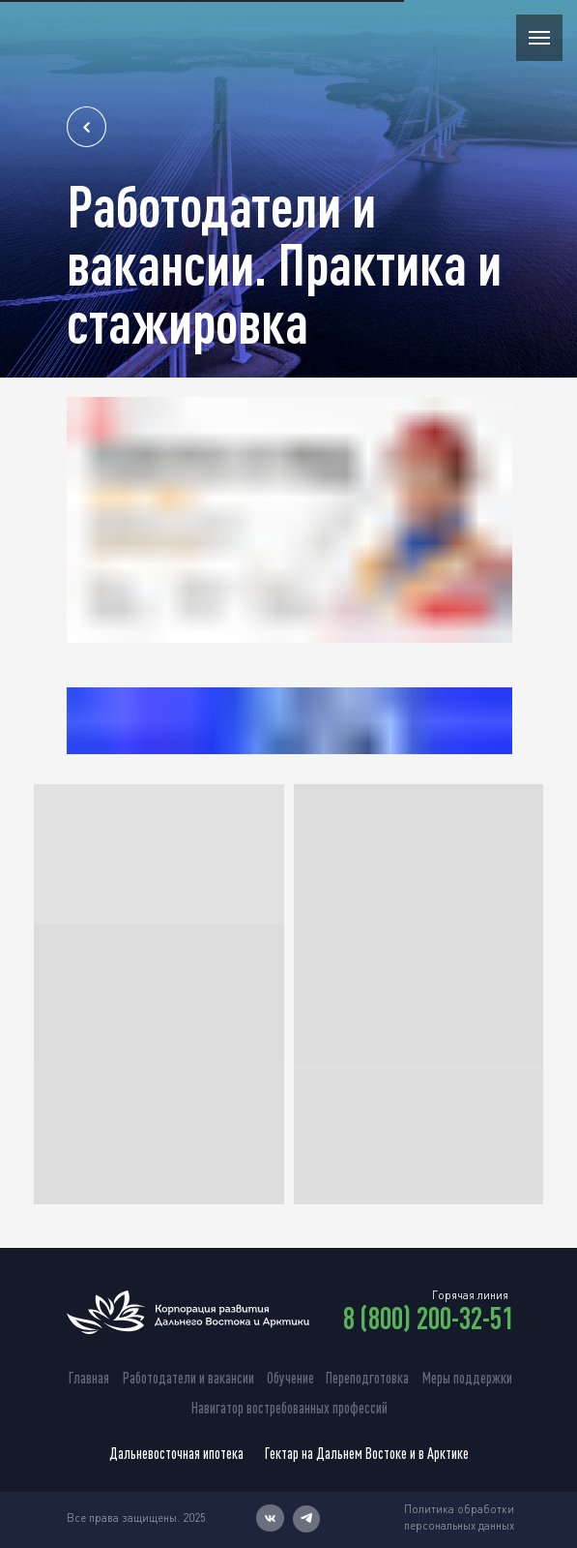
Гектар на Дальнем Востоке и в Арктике (367, 1453)
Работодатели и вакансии (188, 1377)
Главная (89, 1377)
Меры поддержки (467, 1377)
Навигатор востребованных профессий (289, 1407)
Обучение (290, 1377)
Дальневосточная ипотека (176, 1453)
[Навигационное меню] (539, 38)
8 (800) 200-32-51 (428, 1317)
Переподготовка (367, 1377)
